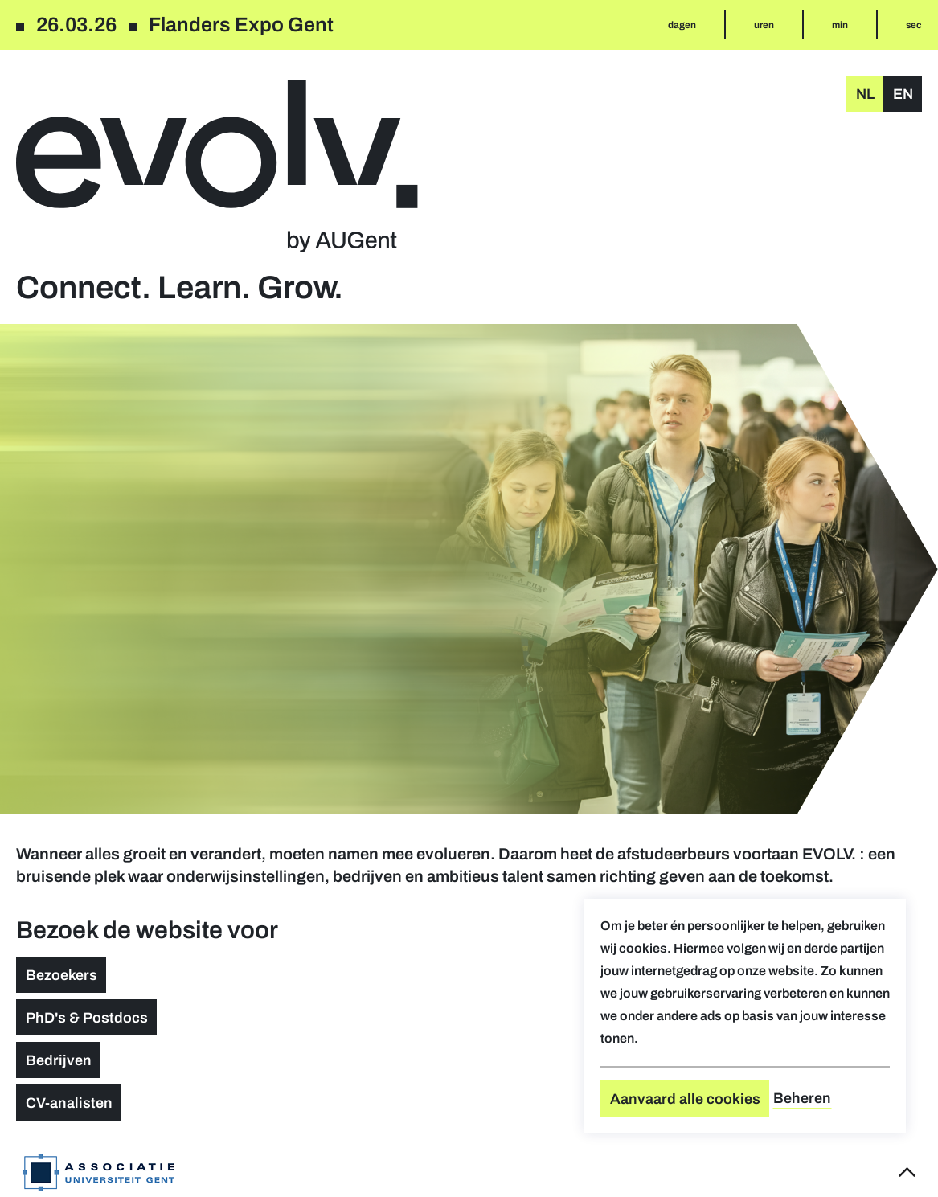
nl (865, 94)
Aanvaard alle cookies (685, 1099)
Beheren (802, 1098)
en (903, 94)
